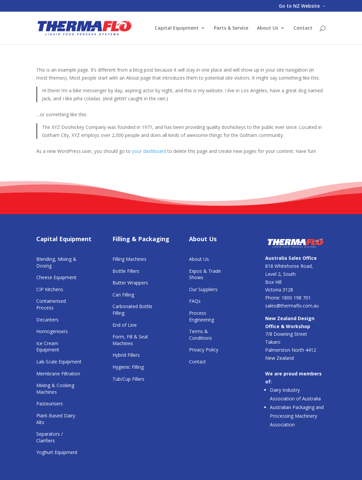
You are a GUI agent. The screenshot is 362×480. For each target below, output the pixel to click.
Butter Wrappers (130, 282)
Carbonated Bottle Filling (132, 309)
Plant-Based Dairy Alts (55, 418)
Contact (302, 28)
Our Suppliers (203, 289)
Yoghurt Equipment (57, 452)
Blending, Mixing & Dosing (56, 262)
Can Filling (123, 294)
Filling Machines (129, 259)
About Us (267, 28)
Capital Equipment (177, 28)
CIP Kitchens (49, 289)
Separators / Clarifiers (49, 437)
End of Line (124, 325)
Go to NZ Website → (302, 6)
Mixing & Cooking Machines (55, 388)
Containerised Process (51, 304)
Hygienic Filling (128, 367)
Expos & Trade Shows (205, 274)
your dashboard (149, 151)
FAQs (195, 301)
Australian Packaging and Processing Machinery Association (297, 416)
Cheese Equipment (56, 277)
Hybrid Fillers (126, 355)
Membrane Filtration (58, 373)
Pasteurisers (49, 403)
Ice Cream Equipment (47, 346)
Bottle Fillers (125, 271)
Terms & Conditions (200, 334)
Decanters (47, 319)
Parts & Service (231, 28)
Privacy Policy (203, 349)
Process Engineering (201, 316)
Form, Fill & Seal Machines (130, 339)
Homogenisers (52, 331)
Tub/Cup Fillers (128, 379)
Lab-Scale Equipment (59, 361)
